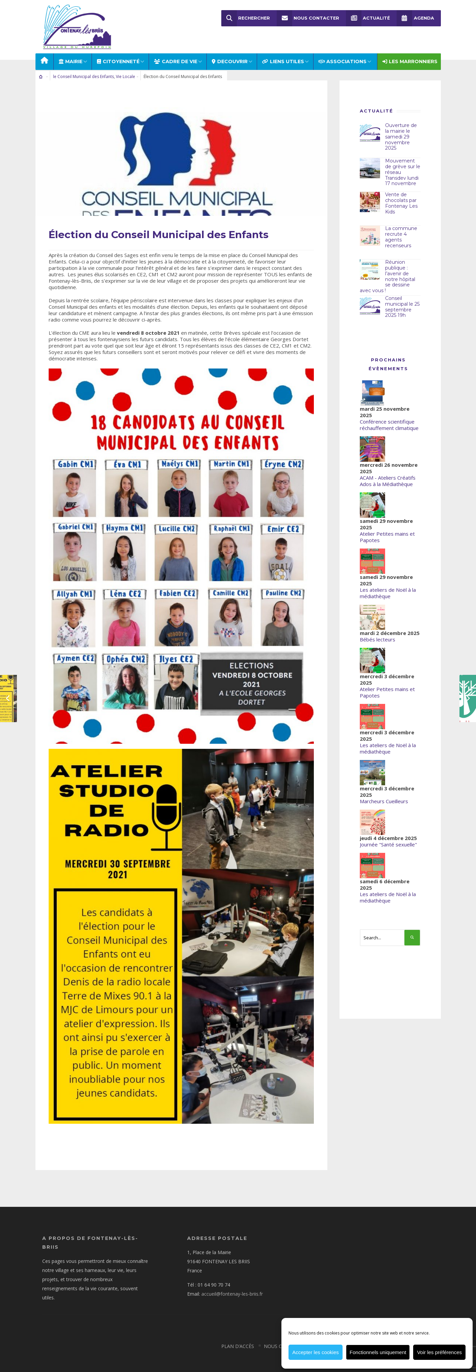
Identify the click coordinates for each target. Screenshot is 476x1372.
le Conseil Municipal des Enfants (83, 70)
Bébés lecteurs (377, 632)
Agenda (415, 18)
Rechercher (246, 18)
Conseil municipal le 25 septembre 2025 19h (402, 299)
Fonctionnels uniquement (378, 1352)
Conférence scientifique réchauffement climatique (389, 418)
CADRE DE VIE (175, 55)
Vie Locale (125, 70)
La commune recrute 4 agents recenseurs (401, 230)
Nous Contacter (308, 18)
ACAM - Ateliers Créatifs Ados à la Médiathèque (388, 474)
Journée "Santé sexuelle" (388, 837)
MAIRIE (70, 55)
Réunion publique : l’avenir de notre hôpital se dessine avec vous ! (387, 269)
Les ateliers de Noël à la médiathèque (388, 586)
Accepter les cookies (315, 1352)
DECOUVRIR (230, 55)
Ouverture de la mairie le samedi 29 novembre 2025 (401, 130)
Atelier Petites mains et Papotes (387, 530)
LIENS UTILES (283, 55)
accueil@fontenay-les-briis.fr (232, 1285)
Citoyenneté (118, 55)
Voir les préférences (439, 1352)
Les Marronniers (409, 55)
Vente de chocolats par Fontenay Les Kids (401, 196)
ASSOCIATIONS (343, 55)
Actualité (368, 18)
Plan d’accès (237, 1338)
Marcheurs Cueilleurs (384, 794)
